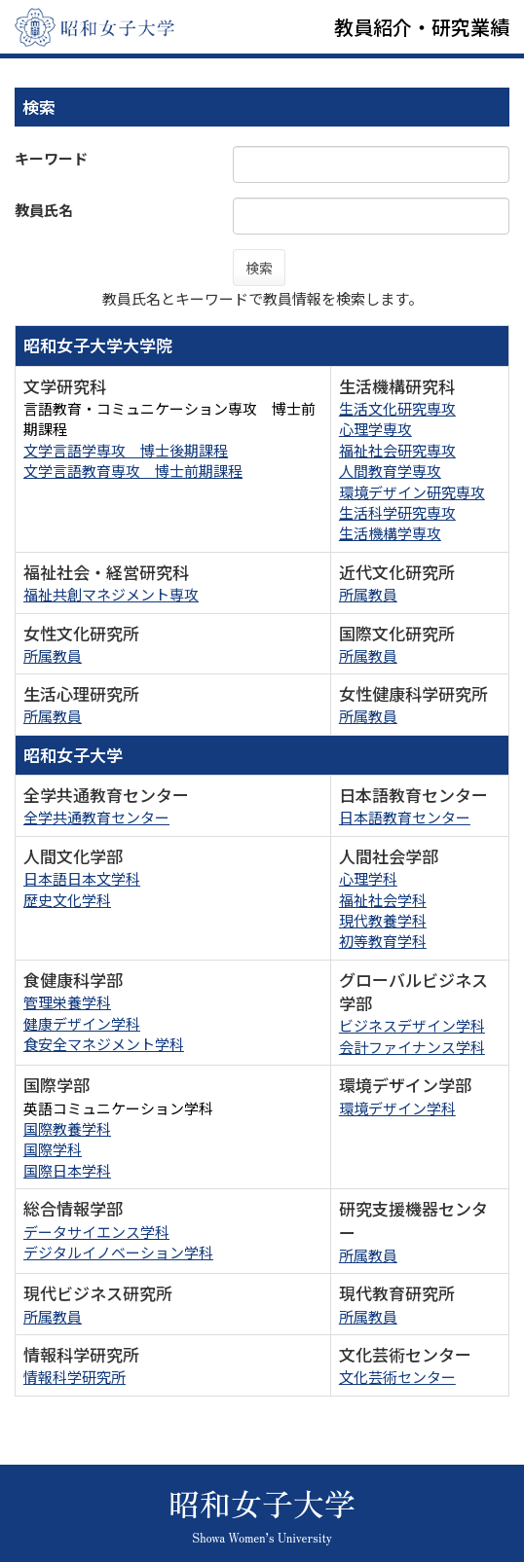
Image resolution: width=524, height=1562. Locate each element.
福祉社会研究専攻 (397, 450)
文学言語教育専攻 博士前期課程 (133, 470)
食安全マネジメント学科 (103, 1044)
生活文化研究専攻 (397, 408)
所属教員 (368, 594)
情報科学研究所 (74, 1376)
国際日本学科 (67, 1170)
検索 (259, 267)
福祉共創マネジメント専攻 (111, 594)
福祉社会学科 (383, 900)
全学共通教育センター (96, 817)
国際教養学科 (67, 1128)
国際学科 (52, 1149)
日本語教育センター (404, 817)
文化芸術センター (397, 1376)
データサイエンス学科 (96, 1231)
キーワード (51, 158)
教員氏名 (44, 210)
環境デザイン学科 (397, 1108)
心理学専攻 (375, 428)
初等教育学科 (383, 940)
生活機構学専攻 (390, 533)
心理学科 (368, 878)
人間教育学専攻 (390, 470)
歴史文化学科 (67, 900)
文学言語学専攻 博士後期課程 (125, 450)
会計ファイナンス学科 (412, 1046)
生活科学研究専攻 (397, 512)
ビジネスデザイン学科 (412, 1025)
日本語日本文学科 (81, 878)
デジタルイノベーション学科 (118, 1252)
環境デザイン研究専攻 (412, 492)
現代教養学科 (383, 920)
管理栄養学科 (67, 1002)
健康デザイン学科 (81, 1023)
